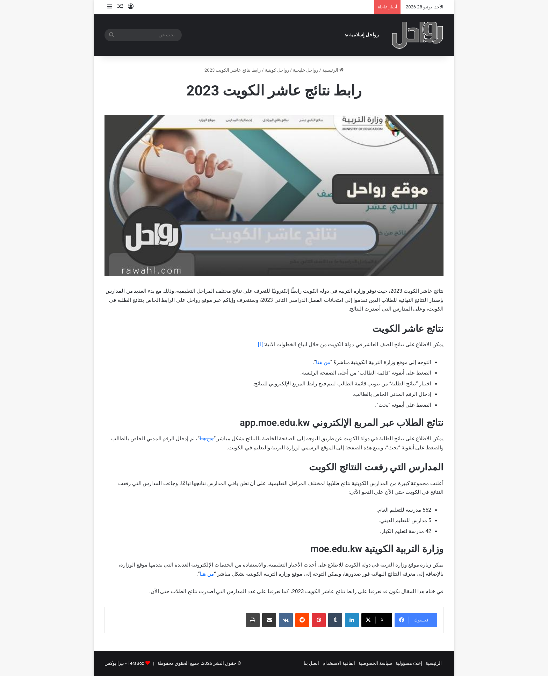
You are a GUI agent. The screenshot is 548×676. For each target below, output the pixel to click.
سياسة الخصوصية (375, 663)
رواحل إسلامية (364, 34)
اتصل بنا (311, 663)
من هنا (323, 362)
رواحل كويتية (277, 70)
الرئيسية (333, 70)
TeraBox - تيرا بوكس (124, 663)
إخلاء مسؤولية (409, 663)
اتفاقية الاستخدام (339, 663)
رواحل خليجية (305, 70)
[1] (261, 344)
